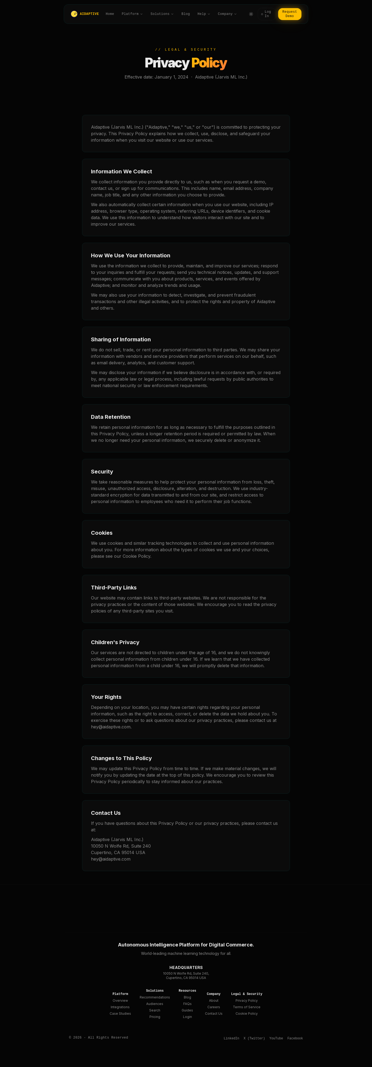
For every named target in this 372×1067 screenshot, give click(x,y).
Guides (187, 1010)
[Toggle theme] (251, 14)
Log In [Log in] (266, 14)
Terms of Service (246, 1007)
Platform (132, 14)
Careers (213, 1007)
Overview (120, 1000)
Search (154, 1010)
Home (110, 14)
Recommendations (155, 997)
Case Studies (120, 1013)
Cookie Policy (247, 1013)
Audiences (154, 1004)
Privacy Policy (247, 1000)
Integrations (120, 1007)
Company (227, 14)
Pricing (154, 1017)
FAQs (187, 1004)
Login (187, 1017)
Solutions (162, 14)
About (213, 1000)
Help (204, 14)
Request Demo (289, 14)
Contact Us (214, 1013)
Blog (185, 14)
